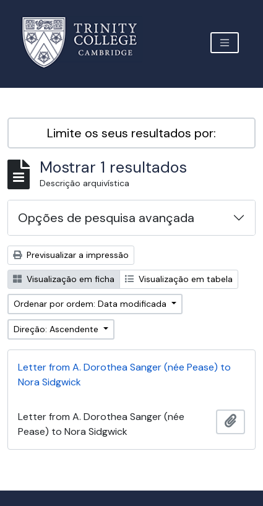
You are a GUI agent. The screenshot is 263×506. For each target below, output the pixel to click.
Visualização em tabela (179, 279)
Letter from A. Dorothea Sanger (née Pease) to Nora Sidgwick (124, 374)
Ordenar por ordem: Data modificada (91, 303)
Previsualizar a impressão (71, 254)
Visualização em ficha (63, 279)
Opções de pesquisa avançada (106, 218)
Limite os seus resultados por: (131, 133)
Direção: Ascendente (57, 329)
